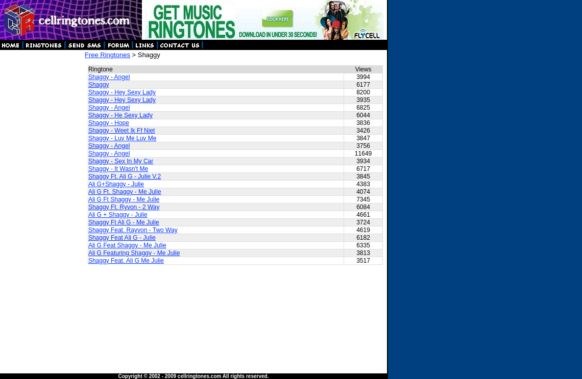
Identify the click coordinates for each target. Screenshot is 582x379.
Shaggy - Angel (109, 77)
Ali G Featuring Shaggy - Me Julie (134, 253)
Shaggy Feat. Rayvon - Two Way (133, 230)
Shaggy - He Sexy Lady (120, 115)
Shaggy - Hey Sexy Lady (122, 92)
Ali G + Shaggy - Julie (118, 214)
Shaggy (98, 84)
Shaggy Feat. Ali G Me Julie (126, 260)
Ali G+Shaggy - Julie (116, 184)
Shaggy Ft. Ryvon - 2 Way (124, 207)
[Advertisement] (42, 204)
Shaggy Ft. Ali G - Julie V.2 (124, 176)
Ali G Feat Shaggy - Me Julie (127, 245)
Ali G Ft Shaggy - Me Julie (123, 199)
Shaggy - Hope (108, 123)
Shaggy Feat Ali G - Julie (122, 237)
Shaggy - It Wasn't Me (118, 168)
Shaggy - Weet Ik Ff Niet (121, 130)
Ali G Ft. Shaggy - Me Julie (124, 191)
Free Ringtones (107, 55)
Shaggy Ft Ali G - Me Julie (123, 222)
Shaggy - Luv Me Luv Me (122, 138)
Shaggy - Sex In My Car (120, 161)
